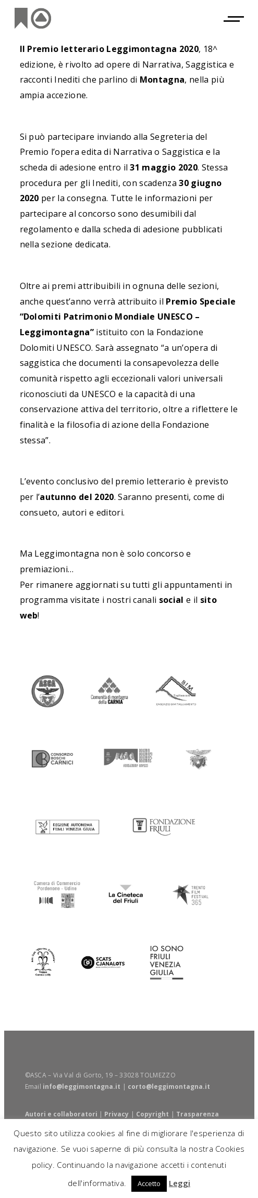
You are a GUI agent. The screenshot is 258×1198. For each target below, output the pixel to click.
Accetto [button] (149, 1183)
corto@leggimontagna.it (169, 1086)
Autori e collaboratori (61, 1114)
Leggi (179, 1183)
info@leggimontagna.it (81, 1086)
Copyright (152, 1114)
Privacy (116, 1114)
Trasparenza (197, 1114)
